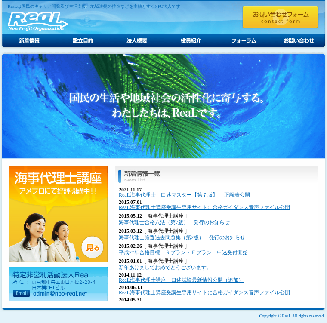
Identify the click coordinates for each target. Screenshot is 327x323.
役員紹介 (190, 40)
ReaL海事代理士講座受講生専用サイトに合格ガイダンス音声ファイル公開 (204, 207)
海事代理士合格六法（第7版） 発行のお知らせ (174, 222)
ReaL (38, 21)
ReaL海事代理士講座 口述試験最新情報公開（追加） (181, 280)
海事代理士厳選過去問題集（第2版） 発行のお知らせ (182, 237)
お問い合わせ (298, 40)
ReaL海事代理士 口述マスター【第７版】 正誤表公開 (184, 195)
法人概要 (137, 40)
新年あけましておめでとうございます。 (165, 268)
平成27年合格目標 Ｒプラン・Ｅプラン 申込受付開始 (183, 252)
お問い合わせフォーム (280, 17)
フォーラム (244, 40)
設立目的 (83, 40)
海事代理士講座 (58, 214)
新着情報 (29, 40)
